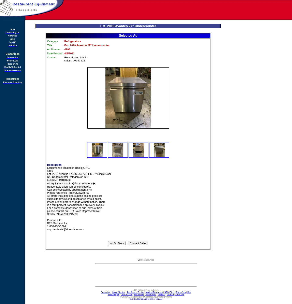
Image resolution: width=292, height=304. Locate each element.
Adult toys (179, 294)
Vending (161, 294)
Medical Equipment (154, 292)
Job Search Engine (135, 292)
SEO (166, 292)
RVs (189, 292)
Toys (172, 292)
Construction (126, 294)
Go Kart (170, 294)
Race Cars (181, 292)
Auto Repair (150, 294)
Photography (113, 294)
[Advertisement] (178, 10)
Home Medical (118, 292)
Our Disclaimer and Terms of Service (146, 299)
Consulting (105, 292)
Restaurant (139, 294)
